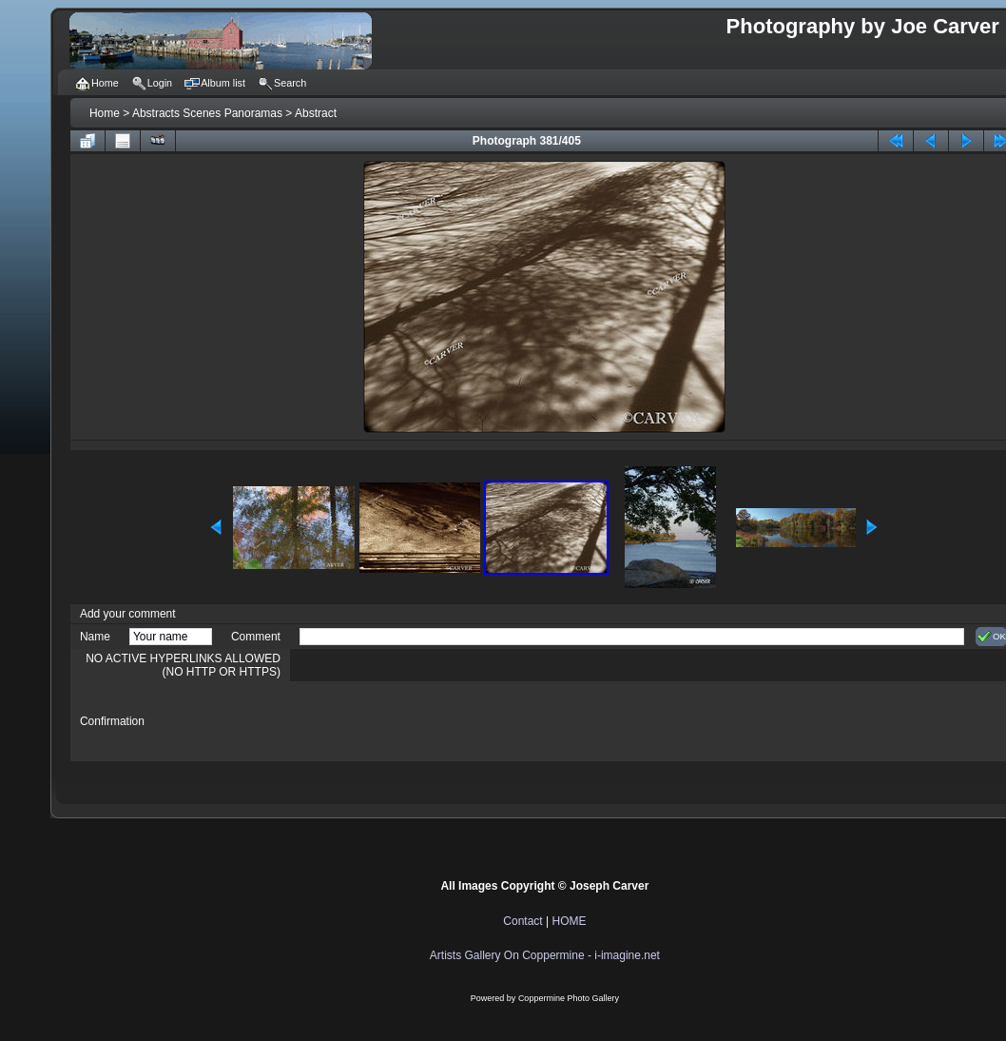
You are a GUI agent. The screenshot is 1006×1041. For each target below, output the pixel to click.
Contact (522, 921)
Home (104, 113)
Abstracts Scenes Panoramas (207, 113)
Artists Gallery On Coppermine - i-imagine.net (545, 955)
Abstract (316, 113)
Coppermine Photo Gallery (568, 998)
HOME (568, 921)
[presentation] (444, 721)
